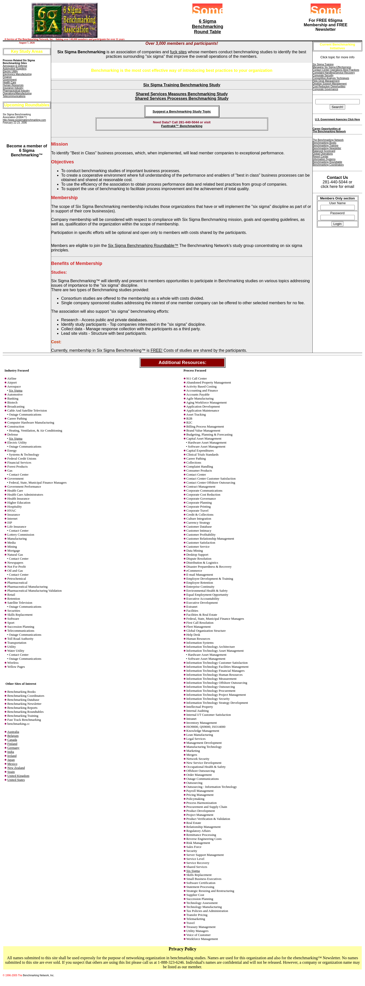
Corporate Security (323, 75)
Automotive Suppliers (15, 68)
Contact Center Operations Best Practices (336, 70)
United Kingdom (18, 776)
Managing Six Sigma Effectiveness (332, 67)
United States (16, 780)
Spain (11, 772)
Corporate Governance (325, 89)
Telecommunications (14, 96)
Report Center (320, 156)
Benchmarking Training (325, 145)
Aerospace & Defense (15, 66)
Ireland (12, 756)
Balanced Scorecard (324, 151)
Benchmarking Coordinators (328, 164)
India (10, 752)
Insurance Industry (13, 88)
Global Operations (323, 153)
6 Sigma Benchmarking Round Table (207, 26)
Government (10, 79)
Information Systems (324, 159)
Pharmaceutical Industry (16, 90)
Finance (7, 77)
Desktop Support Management (330, 83)
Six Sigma (16, 390)
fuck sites (178, 52)
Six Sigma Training (323, 64)
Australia (13, 732)
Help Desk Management (326, 81)
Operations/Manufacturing (17, 93)
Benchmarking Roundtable (327, 162)
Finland (12, 744)
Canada (12, 740)
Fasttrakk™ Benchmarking (181, 126)
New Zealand (16, 768)
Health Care (9, 82)
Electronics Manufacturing (17, 74)
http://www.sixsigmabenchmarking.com (24, 120)
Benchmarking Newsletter (327, 148)
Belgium (13, 736)
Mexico (12, 764)
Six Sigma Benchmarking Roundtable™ (143, 245)
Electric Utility (10, 71)
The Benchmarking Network (328, 140)
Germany (13, 748)
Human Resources (13, 85)
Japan (11, 760)
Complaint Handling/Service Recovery (334, 72)
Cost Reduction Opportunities (329, 86)
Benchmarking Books (324, 142)
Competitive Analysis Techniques (331, 78)
